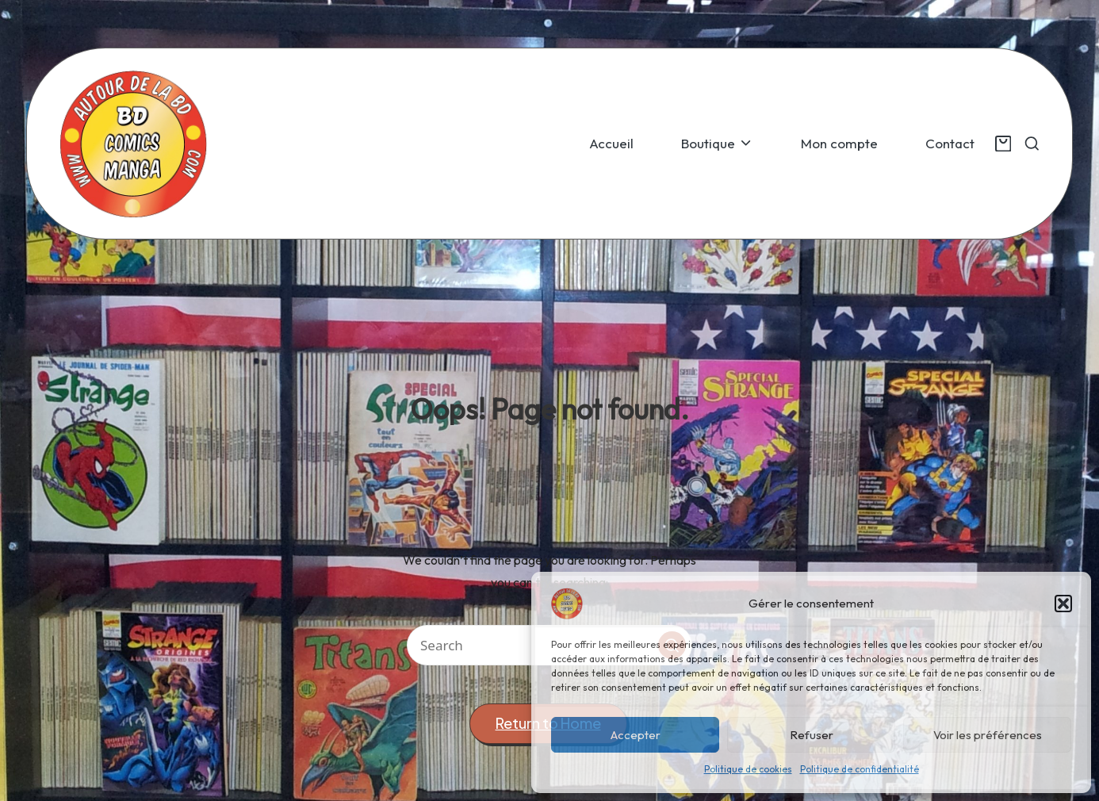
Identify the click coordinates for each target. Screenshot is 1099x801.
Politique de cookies (748, 769)
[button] (1063, 603)
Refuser (811, 734)
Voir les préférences (987, 734)
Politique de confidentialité (859, 769)
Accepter (636, 734)
